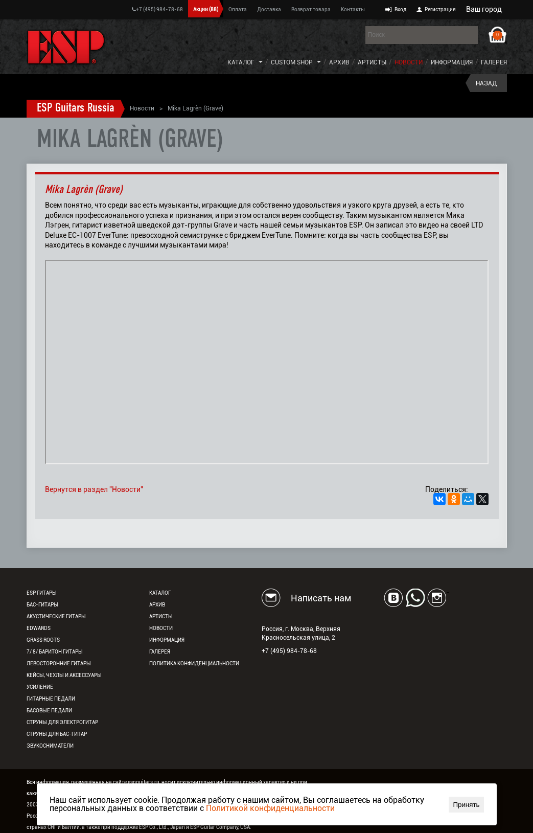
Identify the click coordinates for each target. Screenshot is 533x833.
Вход (400, 9)
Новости (409, 62)
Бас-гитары (42, 604)
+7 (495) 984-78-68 (157, 9)
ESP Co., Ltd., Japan (162, 827)
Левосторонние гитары (59, 663)
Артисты (372, 62)
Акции (205, 9)
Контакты (353, 9)
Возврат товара (311, 9)
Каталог (240, 62)
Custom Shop (292, 62)
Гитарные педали (51, 699)
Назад (486, 83)
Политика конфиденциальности (194, 663)
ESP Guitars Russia (75, 108)
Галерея (494, 62)
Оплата (237, 9)
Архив (339, 62)
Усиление (40, 687)
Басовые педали (49, 710)
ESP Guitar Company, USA (220, 827)
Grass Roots (43, 640)
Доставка (269, 9)
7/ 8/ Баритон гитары (55, 652)
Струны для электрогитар (62, 722)
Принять (466, 804)
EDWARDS (39, 628)
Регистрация (440, 9)
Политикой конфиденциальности (270, 808)
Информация (452, 62)
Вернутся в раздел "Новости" (94, 489)
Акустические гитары (56, 616)
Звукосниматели (50, 746)
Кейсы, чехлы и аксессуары (64, 675)
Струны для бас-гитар (57, 734)
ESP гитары (42, 593)
